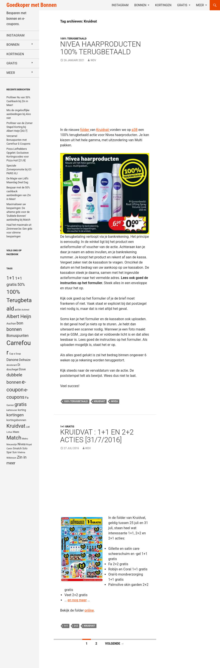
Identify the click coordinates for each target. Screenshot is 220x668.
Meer (200, 5)
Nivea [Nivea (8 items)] (22, 444)
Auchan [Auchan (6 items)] (11, 323)
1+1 (66, 625)
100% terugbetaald (73, 38)
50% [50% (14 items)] (21, 284)
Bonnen (140, 5)
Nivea (114, 401)
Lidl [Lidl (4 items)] (28, 427)
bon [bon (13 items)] (20, 323)
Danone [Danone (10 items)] (12, 360)
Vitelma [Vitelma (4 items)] (21, 452)
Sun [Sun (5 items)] (14, 452)
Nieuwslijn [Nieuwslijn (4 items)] (11, 444)
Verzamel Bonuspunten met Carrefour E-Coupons (18, 140)
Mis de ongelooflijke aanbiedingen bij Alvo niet (18, 114)
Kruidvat (103, 130)
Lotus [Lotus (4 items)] (9, 432)
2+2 (76, 625)
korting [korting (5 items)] (22, 410)
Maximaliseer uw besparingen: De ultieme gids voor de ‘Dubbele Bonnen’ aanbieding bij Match (18, 212)
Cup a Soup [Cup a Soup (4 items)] (15, 353)
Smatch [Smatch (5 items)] (17, 448)
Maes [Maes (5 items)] (16, 431)
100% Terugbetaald (76, 401)
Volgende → (114, 643)
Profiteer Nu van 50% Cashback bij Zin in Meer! (18, 101)
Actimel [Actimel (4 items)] (25, 309)
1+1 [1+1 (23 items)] (10, 278)
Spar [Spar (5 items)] (9, 452)
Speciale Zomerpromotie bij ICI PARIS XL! (18, 169)
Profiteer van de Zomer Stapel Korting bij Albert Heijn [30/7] (19, 127)
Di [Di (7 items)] (18, 365)
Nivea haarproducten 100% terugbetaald (100, 48)
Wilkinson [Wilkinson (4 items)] (11, 457)
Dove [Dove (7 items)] (22, 369)
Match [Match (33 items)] (13, 438)
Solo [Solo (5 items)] (25, 448)
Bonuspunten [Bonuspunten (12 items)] (17, 335)
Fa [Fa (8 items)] (27, 398)
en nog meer (77, 600)
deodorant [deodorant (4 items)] (11, 365)
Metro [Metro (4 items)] (25, 438)
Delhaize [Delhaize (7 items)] (25, 360)
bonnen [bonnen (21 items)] (14, 329)
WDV (93, 60)
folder (85, 130)
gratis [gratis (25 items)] (20, 404)
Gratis (182, 5)
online (89, 610)
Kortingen (163, 5)
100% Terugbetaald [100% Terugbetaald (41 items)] (19, 300)
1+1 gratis (67, 426)
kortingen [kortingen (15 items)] (15, 414)
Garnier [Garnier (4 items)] (10, 405)
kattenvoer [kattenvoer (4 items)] (11, 410)
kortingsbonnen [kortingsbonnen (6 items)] (16, 420)
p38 (135, 130)
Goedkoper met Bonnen (31, 5)
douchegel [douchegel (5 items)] (12, 369)
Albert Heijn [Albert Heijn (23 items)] (18, 316)
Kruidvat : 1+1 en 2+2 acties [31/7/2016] (97, 436)
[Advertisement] (105, 97)
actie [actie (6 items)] (18, 309)
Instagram (120, 5)
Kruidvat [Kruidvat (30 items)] (15, 426)
